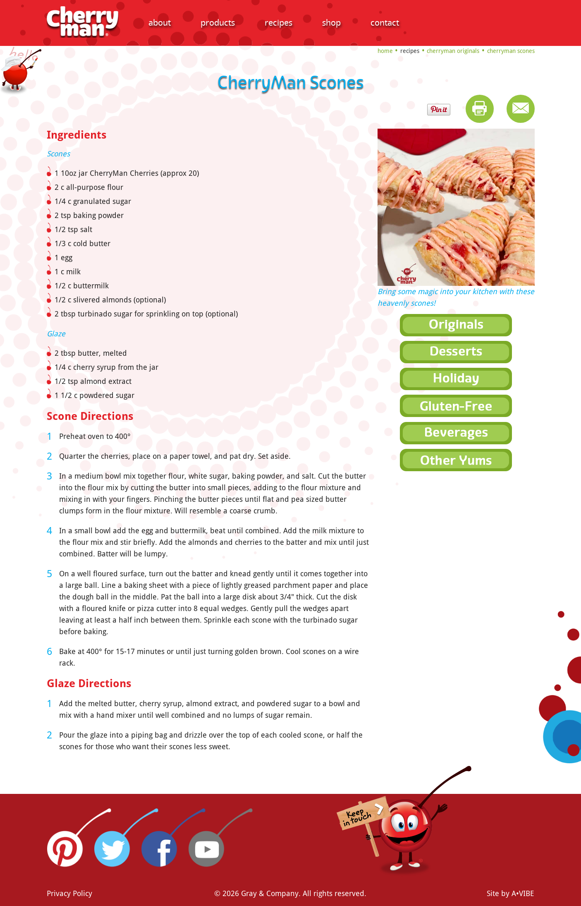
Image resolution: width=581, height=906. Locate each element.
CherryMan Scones (511, 51)
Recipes (278, 22)
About (159, 22)
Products (218, 22)
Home (385, 51)
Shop (331, 22)
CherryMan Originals (453, 51)
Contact (385, 22)
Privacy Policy (69, 893)
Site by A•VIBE (510, 893)
